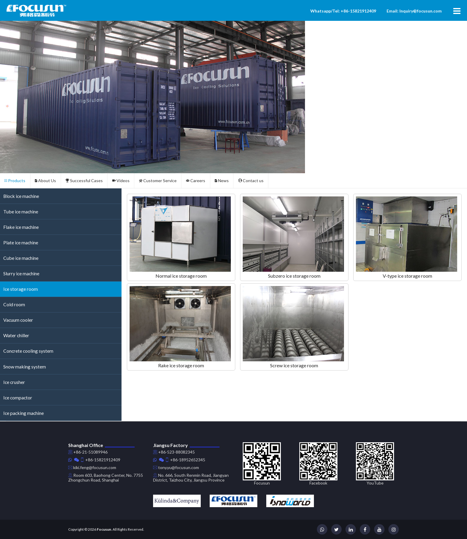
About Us (45, 180)
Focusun (104, 529)
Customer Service (158, 180)
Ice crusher (14, 382)
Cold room (14, 304)
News (222, 180)
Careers (195, 180)
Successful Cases (84, 180)
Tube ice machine (20, 211)
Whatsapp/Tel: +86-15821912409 (343, 10)
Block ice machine (21, 196)
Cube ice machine (20, 258)
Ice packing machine (23, 413)
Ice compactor (17, 397)
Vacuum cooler (18, 320)
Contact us (251, 180)
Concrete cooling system (28, 351)
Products (14, 180)
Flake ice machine (21, 227)
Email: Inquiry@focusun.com (414, 10)
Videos (121, 180)
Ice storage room (20, 289)
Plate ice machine (20, 242)
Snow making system (24, 366)
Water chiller (16, 335)
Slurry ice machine (21, 273)
